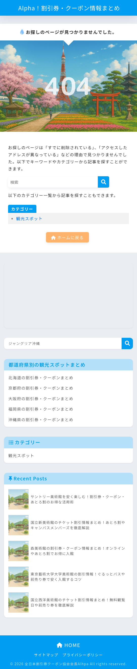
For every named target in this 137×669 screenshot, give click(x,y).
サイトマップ (46, 654)
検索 (127, 343)
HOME (68, 645)
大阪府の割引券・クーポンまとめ (41, 399)
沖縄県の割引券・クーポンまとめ (41, 419)
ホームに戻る (67, 237)
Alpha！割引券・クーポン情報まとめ (69, 8)
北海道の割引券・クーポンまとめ (41, 378)
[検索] (103, 182)
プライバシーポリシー (83, 654)
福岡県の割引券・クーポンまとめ (41, 409)
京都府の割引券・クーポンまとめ (41, 388)
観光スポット (29, 218)
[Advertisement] (42, 294)
